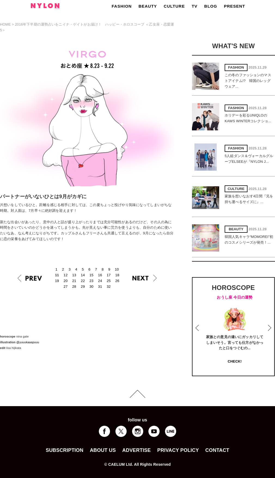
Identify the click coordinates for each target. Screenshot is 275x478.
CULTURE (174, 6)
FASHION (122, 6)
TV (194, 6)
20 (66, 281)
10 (117, 269)
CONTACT (217, 450)
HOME (5, 24)
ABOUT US (103, 450)
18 (117, 275)
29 (83, 286)
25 (109, 281)
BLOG (210, 6)
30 (91, 286)
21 (74, 281)
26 (117, 281)
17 (109, 275)
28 (74, 286)
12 (66, 275)
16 (100, 275)
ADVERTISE (136, 450)
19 (57, 281)
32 (109, 286)
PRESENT (234, 6)
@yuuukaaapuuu (27, 342)
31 (100, 286)
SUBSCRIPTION (64, 450)
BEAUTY (148, 6)
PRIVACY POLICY (178, 450)
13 (74, 275)
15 (91, 275)
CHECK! (235, 361)
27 (66, 286)
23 (91, 281)
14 (83, 275)
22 (83, 281)
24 (100, 281)
